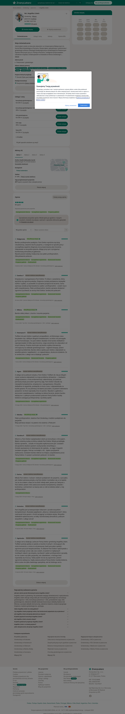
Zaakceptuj (83, 105)
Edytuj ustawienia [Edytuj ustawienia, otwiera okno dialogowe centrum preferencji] (70, 105)
